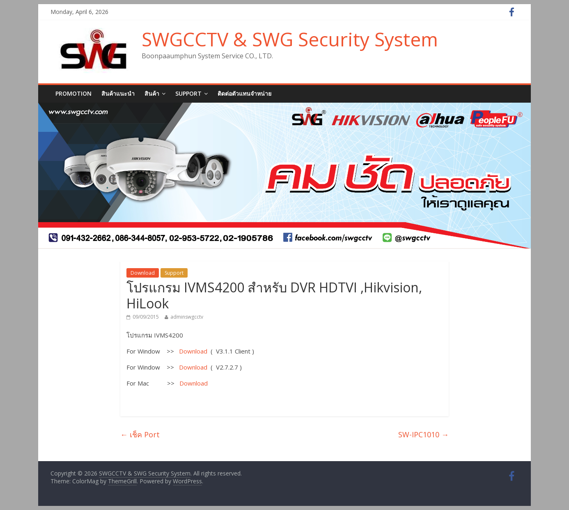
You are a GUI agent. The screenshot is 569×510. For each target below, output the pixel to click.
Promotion (73, 93)
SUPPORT (188, 93)
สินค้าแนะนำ (118, 93)
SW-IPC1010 (423, 434)
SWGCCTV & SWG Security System (290, 39)
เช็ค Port (140, 434)
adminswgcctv (186, 316)
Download (143, 272)
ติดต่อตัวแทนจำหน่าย (244, 93)
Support (174, 272)
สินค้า (152, 93)
